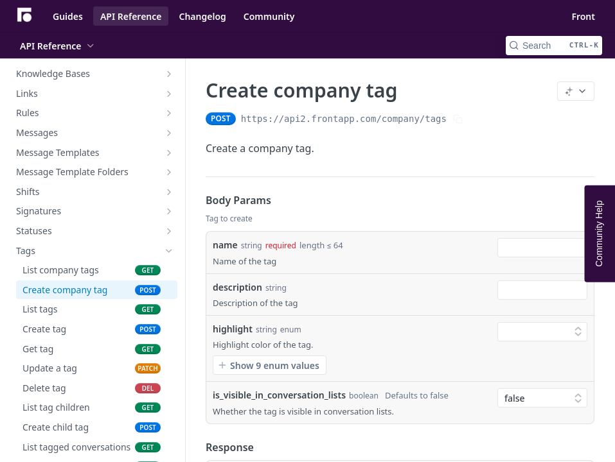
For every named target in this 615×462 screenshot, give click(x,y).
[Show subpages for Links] (169, 94)
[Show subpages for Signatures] (169, 211)
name (225, 245)
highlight (233, 329)
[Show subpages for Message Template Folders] (169, 172)
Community (269, 16)
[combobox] (542, 247)
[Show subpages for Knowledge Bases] (169, 74)
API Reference (131, 16)
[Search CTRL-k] (554, 45)
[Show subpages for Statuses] (169, 231)
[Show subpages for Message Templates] (169, 153)
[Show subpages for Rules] (169, 113)
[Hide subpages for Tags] (169, 251)
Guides (68, 16)
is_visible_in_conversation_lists (279, 395)
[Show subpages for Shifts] (169, 192)
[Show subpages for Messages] (169, 133)
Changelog (202, 16)
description (237, 287)
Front (583, 16)
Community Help (599, 233)
